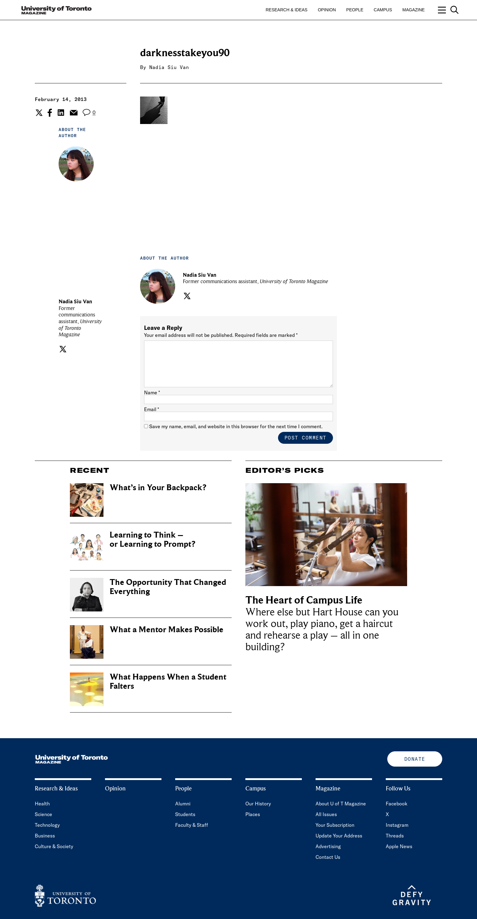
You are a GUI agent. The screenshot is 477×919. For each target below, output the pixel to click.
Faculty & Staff (191, 825)
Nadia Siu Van (169, 67)
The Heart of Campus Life (303, 600)
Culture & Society (54, 846)
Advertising (328, 846)
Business (45, 836)
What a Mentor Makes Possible (166, 630)
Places (252, 814)
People (354, 9)
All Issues (326, 814)
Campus (383, 9)
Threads (395, 836)
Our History (258, 803)
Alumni (182, 803)
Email (151, 409)
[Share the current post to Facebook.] (50, 113)
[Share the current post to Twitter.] (38, 112)
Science (43, 814)
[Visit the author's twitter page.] (62, 349)
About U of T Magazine (341, 803)
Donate (414, 759)
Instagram (397, 825)
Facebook (396, 803)
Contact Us (328, 857)
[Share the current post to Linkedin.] (61, 112)
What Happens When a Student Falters (168, 681)
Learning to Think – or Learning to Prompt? (152, 539)
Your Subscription (335, 825)
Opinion (327, 9)
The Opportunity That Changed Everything (168, 586)
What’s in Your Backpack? (158, 488)
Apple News (399, 846)
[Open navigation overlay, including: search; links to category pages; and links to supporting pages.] (448, 10)
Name (152, 392)
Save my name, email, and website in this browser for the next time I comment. (236, 426)
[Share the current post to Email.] (73, 112)
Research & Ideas (287, 9)
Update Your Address (339, 836)
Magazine (414, 9)
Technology (47, 825)
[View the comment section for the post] (89, 112)
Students (185, 814)
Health (42, 803)
